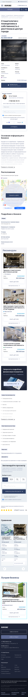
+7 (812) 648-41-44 (22, 5)
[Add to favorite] (23, 255)
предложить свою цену (22, 37)
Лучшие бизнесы (10, 577)
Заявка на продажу (14, 637)
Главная (3, 15)
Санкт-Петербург (6, 1)
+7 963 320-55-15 (14, 101)
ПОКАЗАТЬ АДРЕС (14, 195)
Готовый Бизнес (9, 15)
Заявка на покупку (14, 631)
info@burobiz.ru (5, 646)
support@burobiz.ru (14, 647)
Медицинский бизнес (19, 15)
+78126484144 (20, 374)
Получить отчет (13, 384)
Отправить (14, 127)
